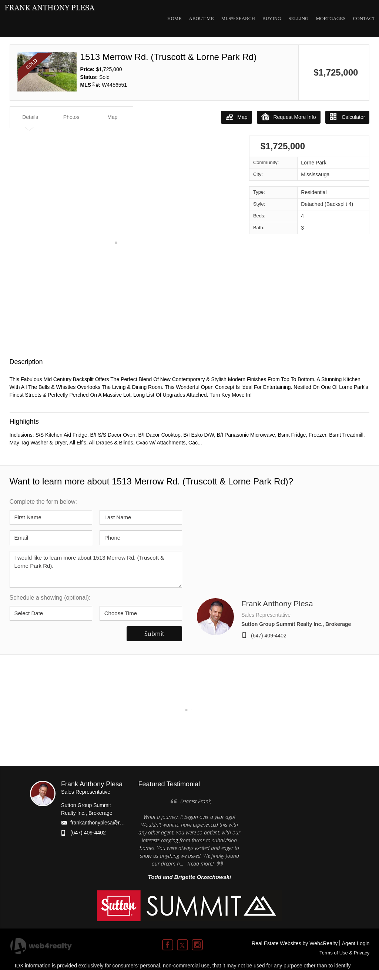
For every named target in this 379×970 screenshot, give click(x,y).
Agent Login (356, 943)
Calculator (347, 116)
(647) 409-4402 (268, 636)
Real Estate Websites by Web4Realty (295, 943)
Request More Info (288, 117)
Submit (154, 634)
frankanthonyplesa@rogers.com (107, 823)
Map (236, 117)
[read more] (201, 863)
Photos (71, 117)
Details (30, 117)
